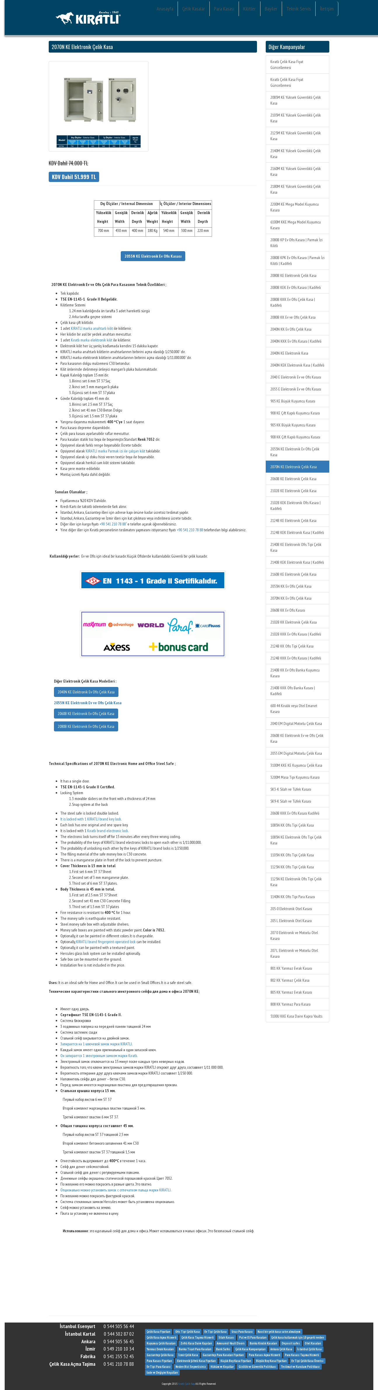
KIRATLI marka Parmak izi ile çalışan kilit (115, 451)
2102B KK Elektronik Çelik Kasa (293, 622)
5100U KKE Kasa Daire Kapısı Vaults (296, 1016)
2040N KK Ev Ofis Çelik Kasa (291, 329)
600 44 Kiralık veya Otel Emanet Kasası (293, 708)
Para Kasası (224, 8)
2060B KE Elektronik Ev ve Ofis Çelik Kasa (296, 738)
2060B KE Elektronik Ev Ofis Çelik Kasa (86, 713)
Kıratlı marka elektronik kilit (91, 340)
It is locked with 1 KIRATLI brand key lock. (91, 819)
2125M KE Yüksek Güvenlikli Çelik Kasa (295, 135)
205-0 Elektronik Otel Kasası (291, 908)
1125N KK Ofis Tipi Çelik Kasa (292, 867)
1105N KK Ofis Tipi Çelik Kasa (292, 855)
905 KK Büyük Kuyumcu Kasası (293, 425)
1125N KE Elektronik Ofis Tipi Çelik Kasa (296, 881)
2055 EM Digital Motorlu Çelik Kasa (296, 753)
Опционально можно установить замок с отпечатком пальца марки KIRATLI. (115, 1190)
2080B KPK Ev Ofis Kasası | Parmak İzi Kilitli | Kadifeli (297, 260)
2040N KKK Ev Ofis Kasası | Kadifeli (295, 341)
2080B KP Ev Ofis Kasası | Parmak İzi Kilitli (296, 242)
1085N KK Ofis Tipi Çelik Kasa (292, 825)
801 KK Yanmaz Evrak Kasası (291, 968)
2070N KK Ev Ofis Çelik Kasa (291, 598)
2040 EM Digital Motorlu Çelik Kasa (296, 723)
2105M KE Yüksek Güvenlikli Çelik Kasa (295, 118)
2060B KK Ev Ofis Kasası (287, 610)
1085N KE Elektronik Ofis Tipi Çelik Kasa (296, 840)
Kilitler (249, 8)
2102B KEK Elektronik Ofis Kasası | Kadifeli (295, 505)
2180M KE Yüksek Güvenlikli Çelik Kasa (295, 189)
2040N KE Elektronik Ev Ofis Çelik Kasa (86, 692)
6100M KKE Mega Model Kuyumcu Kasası (295, 224)
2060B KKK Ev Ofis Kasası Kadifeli (294, 813)
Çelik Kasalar (193, 8)
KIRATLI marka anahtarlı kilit (92, 328)
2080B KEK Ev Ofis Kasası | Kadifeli (295, 287)
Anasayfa (165, 8)
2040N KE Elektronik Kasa (289, 353)
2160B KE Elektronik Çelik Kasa (293, 574)
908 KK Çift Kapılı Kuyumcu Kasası (295, 437)
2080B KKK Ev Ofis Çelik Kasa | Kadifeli (292, 302)
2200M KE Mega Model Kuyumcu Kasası (294, 207)
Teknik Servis (298, 8)
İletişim (327, 8)
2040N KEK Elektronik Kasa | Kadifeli (297, 365)
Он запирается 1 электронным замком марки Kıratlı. (99, 1055)
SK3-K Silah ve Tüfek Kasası (290, 789)
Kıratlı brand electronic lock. (108, 830)
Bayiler (271, 8)
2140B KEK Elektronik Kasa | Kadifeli (297, 562)
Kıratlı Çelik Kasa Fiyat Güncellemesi (286, 64)
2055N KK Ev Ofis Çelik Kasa (291, 586)
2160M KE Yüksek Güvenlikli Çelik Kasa (295, 171)
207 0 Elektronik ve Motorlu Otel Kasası (294, 935)
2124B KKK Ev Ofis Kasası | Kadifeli (295, 658)
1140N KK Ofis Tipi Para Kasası (292, 896)
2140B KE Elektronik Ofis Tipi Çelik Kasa (295, 547)
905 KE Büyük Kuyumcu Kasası (292, 401)
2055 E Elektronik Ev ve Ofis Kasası (295, 389)
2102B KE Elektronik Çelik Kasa (293, 490)
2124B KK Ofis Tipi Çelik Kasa (292, 646)
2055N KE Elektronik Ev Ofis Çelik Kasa (294, 451)
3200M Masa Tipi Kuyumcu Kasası (295, 777)
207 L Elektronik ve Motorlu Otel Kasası (294, 953)
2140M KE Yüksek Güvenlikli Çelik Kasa (295, 153)
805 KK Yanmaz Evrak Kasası (291, 992)
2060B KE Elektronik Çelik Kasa (293, 478)
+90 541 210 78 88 (112, 524)
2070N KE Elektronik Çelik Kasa (293, 466)
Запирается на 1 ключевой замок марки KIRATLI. (96, 1044)
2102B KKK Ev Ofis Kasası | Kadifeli (295, 634)
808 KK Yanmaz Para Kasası (290, 1004)
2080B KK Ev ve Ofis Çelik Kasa (293, 317)
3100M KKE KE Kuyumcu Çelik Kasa (296, 765)
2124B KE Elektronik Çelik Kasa (293, 520)
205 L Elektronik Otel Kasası (291, 920)
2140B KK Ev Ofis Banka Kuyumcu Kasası (295, 672)
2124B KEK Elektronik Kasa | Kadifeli (297, 532)
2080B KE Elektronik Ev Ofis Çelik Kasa (86, 726)
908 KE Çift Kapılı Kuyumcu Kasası (295, 413)
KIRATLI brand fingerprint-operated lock (106, 941)
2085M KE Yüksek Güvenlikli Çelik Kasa (295, 100)
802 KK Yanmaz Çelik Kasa (289, 980)
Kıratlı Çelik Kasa (186, 1384)
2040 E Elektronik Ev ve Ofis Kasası (295, 377)
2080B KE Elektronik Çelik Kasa (293, 275)
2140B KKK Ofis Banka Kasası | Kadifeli (292, 690)
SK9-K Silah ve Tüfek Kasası (290, 801)
